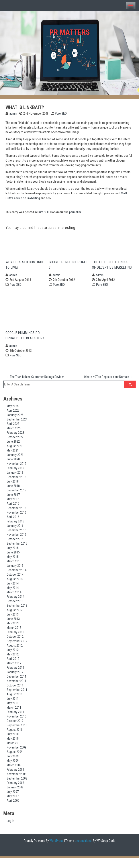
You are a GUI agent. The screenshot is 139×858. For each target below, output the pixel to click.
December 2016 (16, 509)
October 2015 (15, 540)
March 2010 (14, 744)
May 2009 (13, 762)
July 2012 (13, 651)
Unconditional (83, 842)
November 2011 (16, 682)
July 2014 (13, 585)
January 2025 (15, 416)
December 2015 (16, 532)
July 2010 (13, 735)
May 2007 (13, 797)
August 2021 (15, 447)
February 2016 (15, 523)
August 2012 (15, 647)
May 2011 (13, 704)
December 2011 (16, 678)
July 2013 (13, 616)
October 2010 (15, 722)
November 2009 (16, 749)
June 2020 (13, 461)
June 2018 (13, 487)
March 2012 (14, 664)
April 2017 (13, 505)
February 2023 (15, 434)
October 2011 (15, 687)
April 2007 (13, 802)
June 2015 (13, 554)
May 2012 (13, 656)
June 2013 (13, 620)
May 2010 (13, 740)
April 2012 (13, 660)
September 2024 (17, 421)
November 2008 (16, 775)
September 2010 (17, 727)
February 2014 (15, 598)
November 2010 (16, 718)
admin (13, 113)
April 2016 (13, 518)
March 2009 (14, 766)
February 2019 (15, 469)
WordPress (56, 842)
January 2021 (15, 456)
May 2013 (13, 625)
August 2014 (15, 580)
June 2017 (13, 496)
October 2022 (15, 438)
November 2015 (16, 536)
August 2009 (15, 753)
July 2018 (13, 483)
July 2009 (13, 758)
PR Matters (69, 32)
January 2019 (15, 474)
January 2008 (15, 789)
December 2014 (16, 571)
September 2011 (17, 691)
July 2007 (13, 793)
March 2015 (14, 563)
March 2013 (14, 629)
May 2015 (13, 558)
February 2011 (15, 713)
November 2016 (16, 514)
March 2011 (14, 709)
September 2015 (17, 545)
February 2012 (15, 669)
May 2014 (13, 589)
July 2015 (13, 549)
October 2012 (15, 638)
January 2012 (15, 673)
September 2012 (17, 642)
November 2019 (16, 465)
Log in (10, 822)
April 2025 (13, 412)
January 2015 (15, 567)
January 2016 (15, 527)
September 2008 (17, 780)
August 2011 (15, 696)
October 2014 (15, 576)
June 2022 (13, 443)
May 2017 (13, 500)
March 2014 (14, 594)
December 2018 (16, 478)
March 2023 (14, 430)
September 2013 (17, 607)
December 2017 (16, 492)
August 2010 (15, 731)
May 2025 (13, 407)
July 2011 (13, 700)
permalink (75, 212)
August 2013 (15, 611)
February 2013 (15, 633)
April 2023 (13, 425)
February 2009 (15, 771)
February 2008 (15, 784)
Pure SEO (61, 113)
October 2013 (15, 602)
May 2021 (13, 452)
